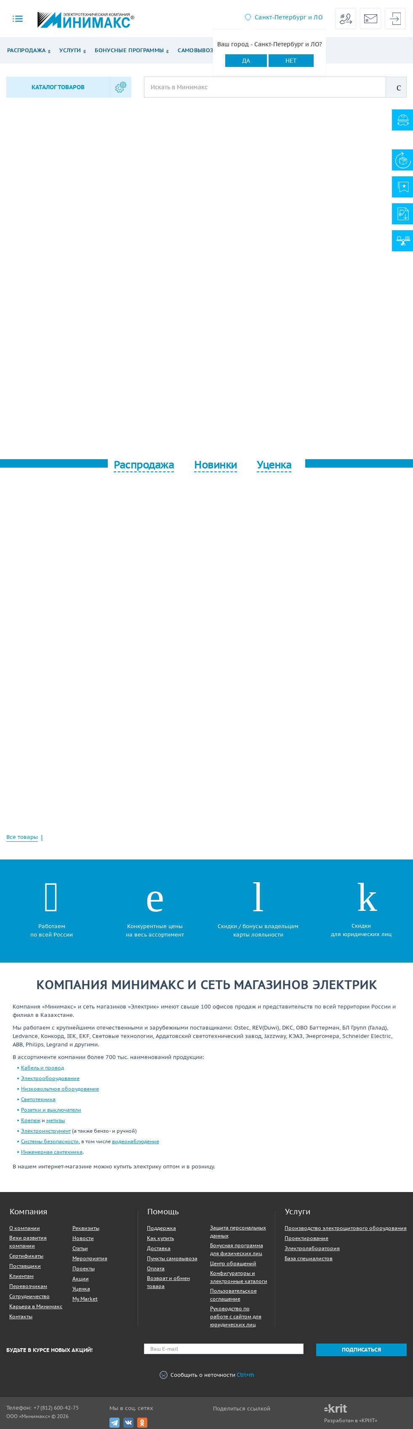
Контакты (20, 1316)
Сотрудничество (29, 1296)
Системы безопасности (50, 1141)
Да (246, 60)
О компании (24, 1228)
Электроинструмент (46, 1131)
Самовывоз (195, 50)
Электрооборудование (50, 1078)
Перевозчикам (28, 1286)
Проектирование (306, 1238)
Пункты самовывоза (172, 1258)
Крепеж (30, 1120)
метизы (55, 1120)
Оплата (156, 1268)
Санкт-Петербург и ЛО (288, 17)
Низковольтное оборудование (60, 1089)
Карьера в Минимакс (35, 1306)
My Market (85, 1299)
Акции (80, 1278)
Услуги (70, 50)
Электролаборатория (312, 1248)
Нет (291, 60)
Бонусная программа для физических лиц (236, 1249)
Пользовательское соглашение (233, 1295)
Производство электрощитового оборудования (346, 1228)
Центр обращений (233, 1263)
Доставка (159, 1248)
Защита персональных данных (238, 1231)
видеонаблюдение (135, 1141)
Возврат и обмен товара (168, 1282)
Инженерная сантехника (52, 1152)
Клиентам (21, 1276)
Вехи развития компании (28, 1242)
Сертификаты (26, 1256)
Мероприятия (89, 1258)
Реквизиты (85, 1228)
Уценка (81, 1288)
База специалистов (309, 1258)
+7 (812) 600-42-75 (56, 1408)
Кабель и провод (42, 1067)
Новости (83, 1238)
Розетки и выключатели (51, 1110)
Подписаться (361, 1349)
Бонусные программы (129, 50)
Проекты (83, 1268)
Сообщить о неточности (207, 1375)
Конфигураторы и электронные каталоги (238, 1277)
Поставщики (25, 1266)
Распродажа (26, 50)
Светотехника (38, 1099)
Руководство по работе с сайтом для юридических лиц (235, 1316)
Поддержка (161, 1228)
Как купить (160, 1238)
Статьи (80, 1248)
